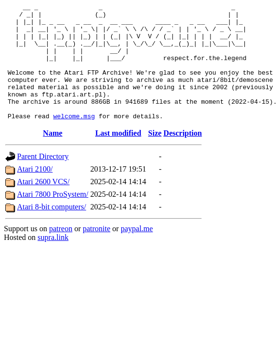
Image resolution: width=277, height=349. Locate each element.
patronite (96, 252)
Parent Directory (43, 179)
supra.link (53, 260)
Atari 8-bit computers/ (51, 230)
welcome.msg (74, 139)
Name (52, 156)
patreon (60, 252)
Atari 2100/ (34, 192)
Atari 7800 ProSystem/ (52, 217)
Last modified (118, 156)
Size (155, 156)
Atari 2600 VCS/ (43, 205)
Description (182, 156)
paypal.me (137, 252)
